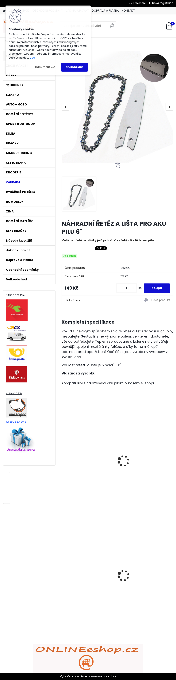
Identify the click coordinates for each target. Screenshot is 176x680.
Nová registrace (162, 3)
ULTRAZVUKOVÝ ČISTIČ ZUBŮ (142, 569)
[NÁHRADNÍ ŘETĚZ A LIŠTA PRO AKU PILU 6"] (117, 107)
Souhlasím (74, 67)
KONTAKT (128, 11)
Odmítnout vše (45, 67)
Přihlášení (139, 3)
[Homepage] (4, 10)
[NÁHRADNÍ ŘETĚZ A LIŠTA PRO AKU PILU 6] (79, 194)
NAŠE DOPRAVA (15, 295)
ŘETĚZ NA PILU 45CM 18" (138, 467)
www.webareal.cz (103, 676)
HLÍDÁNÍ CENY (14, 393)
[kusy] (126, 288)
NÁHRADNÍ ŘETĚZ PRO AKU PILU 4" (88, 467)
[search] (112, 27)
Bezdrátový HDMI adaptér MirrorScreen (83, 572)
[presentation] (65, 107)
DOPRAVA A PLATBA (105, 11)
